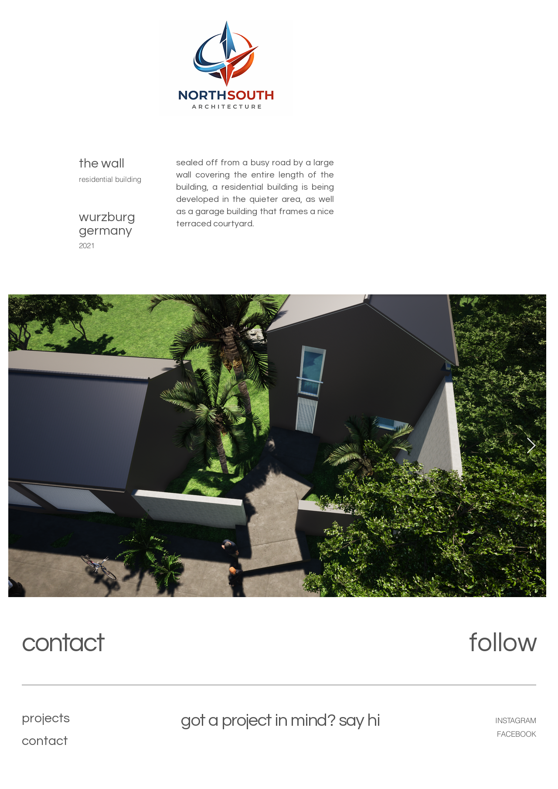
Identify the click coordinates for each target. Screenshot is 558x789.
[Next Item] (531, 445)
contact (63, 643)
